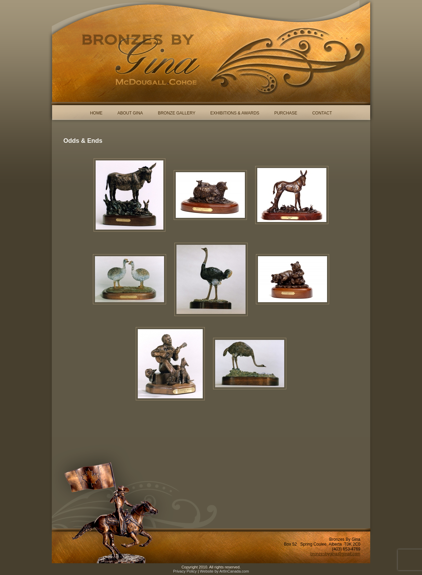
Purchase (285, 113)
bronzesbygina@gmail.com (335, 553)
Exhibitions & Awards (234, 113)
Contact (322, 113)
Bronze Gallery (176, 113)
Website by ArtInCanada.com (224, 571)
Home (96, 113)
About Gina (130, 113)
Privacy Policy (184, 571)
